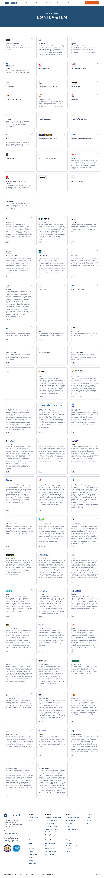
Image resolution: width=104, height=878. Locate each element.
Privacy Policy (30, 874)
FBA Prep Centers (50, 851)
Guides (31, 851)
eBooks (31, 846)
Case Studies (33, 854)
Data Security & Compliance (74, 846)
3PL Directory (49, 854)
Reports (31, 849)
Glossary (31, 857)
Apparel (89, 817)
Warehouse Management (53, 817)
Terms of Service (40, 874)
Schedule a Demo (91, 3)
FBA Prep (69, 823)
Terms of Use (50, 874)
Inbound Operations (51, 829)
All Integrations (50, 849)
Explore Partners (50, 843)
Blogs (30, 843)
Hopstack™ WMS (34, 817)
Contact (68, 851)
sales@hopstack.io (10, 833)
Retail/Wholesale (71, 829)
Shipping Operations (51, 826)
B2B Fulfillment (70, 820)
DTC (67, 826)
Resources (32, 840)
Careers (68, 849)
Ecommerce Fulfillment (73, 817)
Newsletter (32, 860)
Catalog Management (51, 835)
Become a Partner (50, 846)
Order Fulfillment (50, 823)
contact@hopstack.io (11, 841)
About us (69, 843)
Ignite (30, 820)
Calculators (32, 863)
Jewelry (89, 820)
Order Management (51, 820)
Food (88, 823)
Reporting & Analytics (52, 832)
